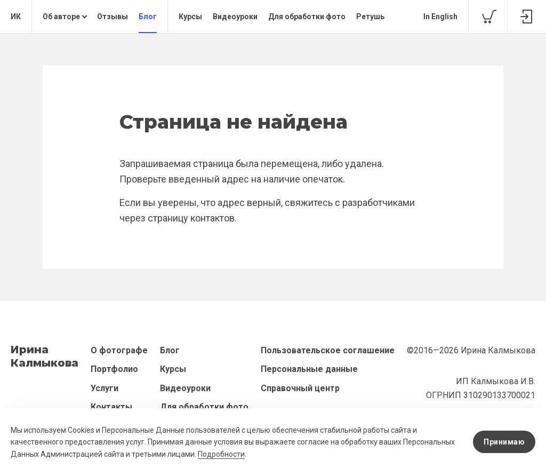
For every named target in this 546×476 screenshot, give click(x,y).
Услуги (104, 388)
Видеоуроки (235, 16)
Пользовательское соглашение (328, 350)
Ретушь (370, 16)
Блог (148, 16)
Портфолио (114, 369)
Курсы (190, 16)
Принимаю (504, 442)
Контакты (111, 407)
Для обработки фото (307, 16)
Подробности (221, 454)
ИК (16, 16)
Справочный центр (300, 388)
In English (440, 16)
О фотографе (119, 350)
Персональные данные (309, 369)
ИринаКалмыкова (44, 356)
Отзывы (112, 16)
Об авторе (61, 16)
